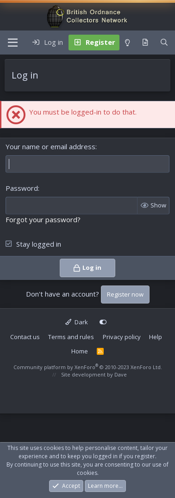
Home (79, 351)
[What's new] (145, 42)
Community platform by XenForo (87, 367)
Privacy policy (122, 337)
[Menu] (13, 42)
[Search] (164, 42)
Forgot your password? (43, 219)
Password (22, 188)
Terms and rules (71, 337)
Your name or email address (50, 146)
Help (155, 337)
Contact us (25, 337)
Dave (120, 374)
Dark (76, 322)
